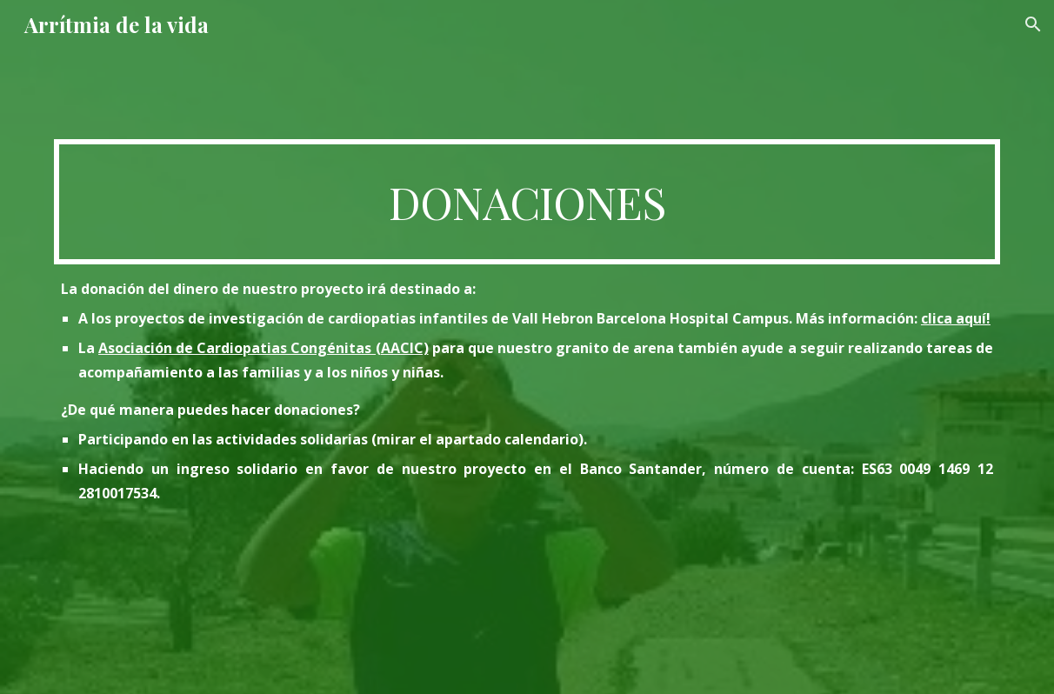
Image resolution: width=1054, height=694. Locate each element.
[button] (1033, 24)
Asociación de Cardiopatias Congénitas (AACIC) (263, 347)
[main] (527, 201)
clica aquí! (956, 318)
